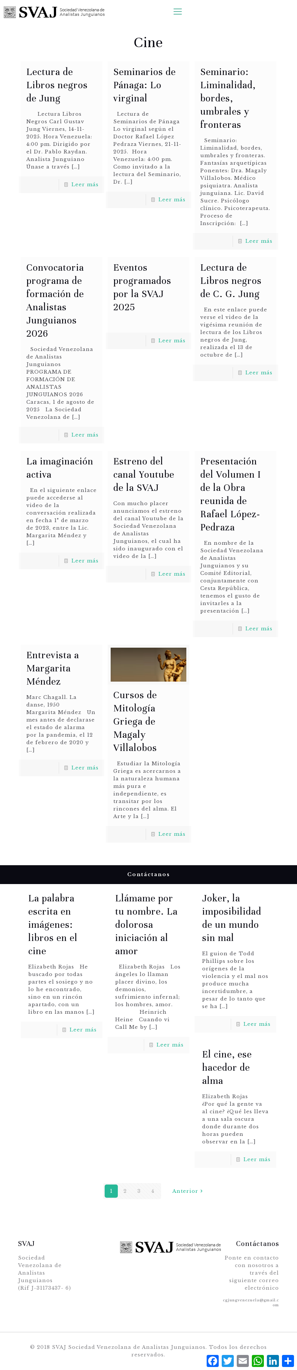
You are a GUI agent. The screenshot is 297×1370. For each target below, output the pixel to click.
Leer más (85, 184)
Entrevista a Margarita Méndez (52, 668)
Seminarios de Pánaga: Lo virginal (144, 85)
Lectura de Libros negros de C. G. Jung (231, 281)
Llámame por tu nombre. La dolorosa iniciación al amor (146, 924)
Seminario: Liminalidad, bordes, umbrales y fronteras (228, 98)
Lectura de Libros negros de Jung (57, 85)
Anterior (188, 1191)
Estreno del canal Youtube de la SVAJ (143, 474)
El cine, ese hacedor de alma (227, 1067)
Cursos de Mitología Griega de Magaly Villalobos (135, 721)
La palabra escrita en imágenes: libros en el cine (53, 924)
